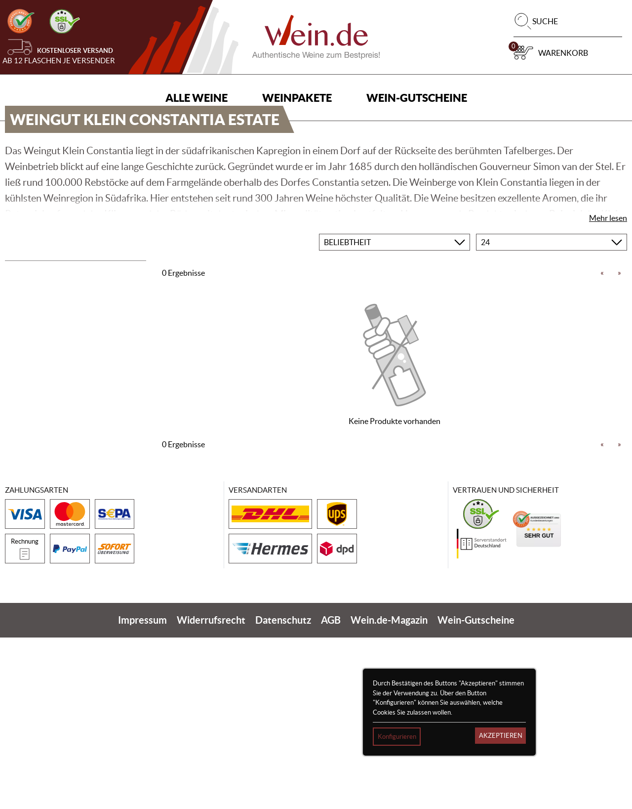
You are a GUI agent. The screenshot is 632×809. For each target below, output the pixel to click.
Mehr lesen (608, 388)
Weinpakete (297, 97)
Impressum (142, 791)
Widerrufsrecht (211, 791)
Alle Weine (196, 97)
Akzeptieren (500, 735)
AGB (331, 791)
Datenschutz (283, 791)
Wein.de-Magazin (389, 791)
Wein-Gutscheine (416, 97)
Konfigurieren (397, 736)
